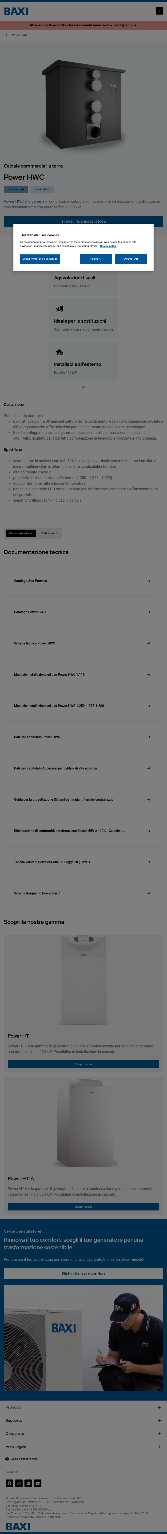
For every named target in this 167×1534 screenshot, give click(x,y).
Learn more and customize (40, 258)
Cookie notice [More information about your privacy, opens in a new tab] (108, 246)
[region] (83, 248)
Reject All (96, 258)
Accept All (131, 258)
